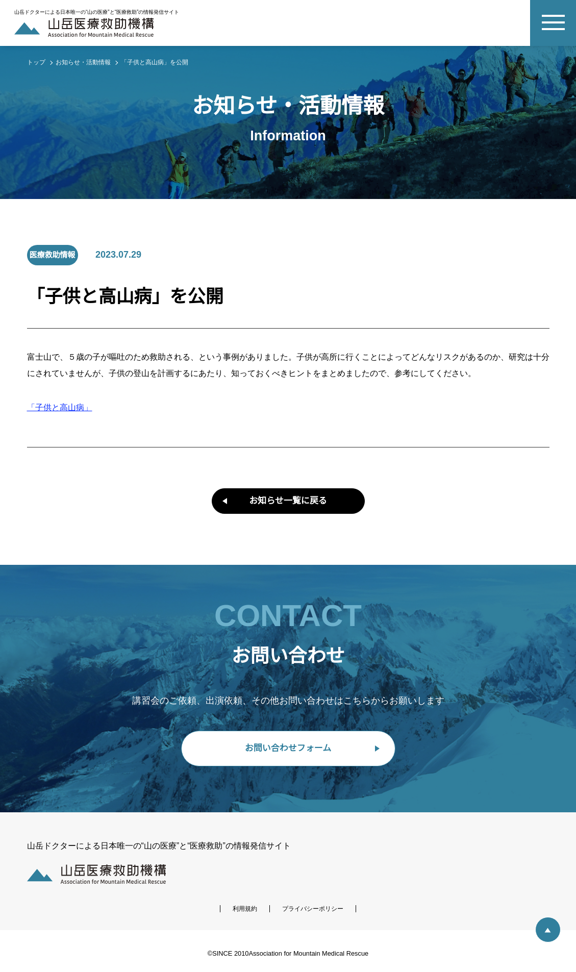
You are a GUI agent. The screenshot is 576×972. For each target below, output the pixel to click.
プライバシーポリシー (312, 909)
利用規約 (245, 909)
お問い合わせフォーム (288, 748)
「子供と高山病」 (59, 408)
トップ (36, 62)
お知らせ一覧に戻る (288, 500)
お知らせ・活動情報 (83, 62)
